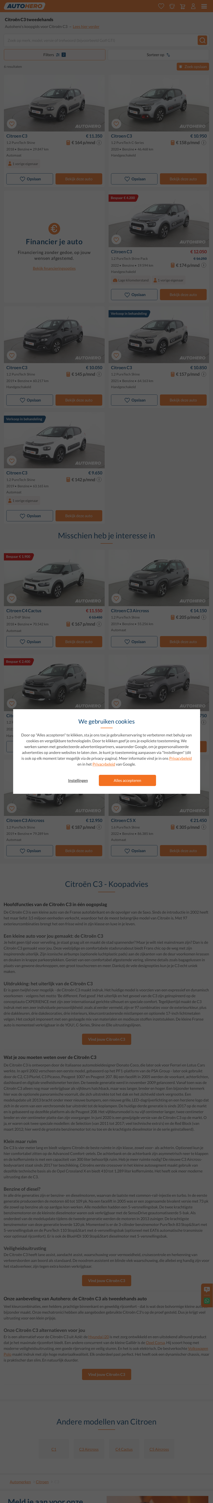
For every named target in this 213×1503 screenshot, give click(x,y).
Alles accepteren (127, 780)
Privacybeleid (180, 758)
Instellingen (78, 780)
